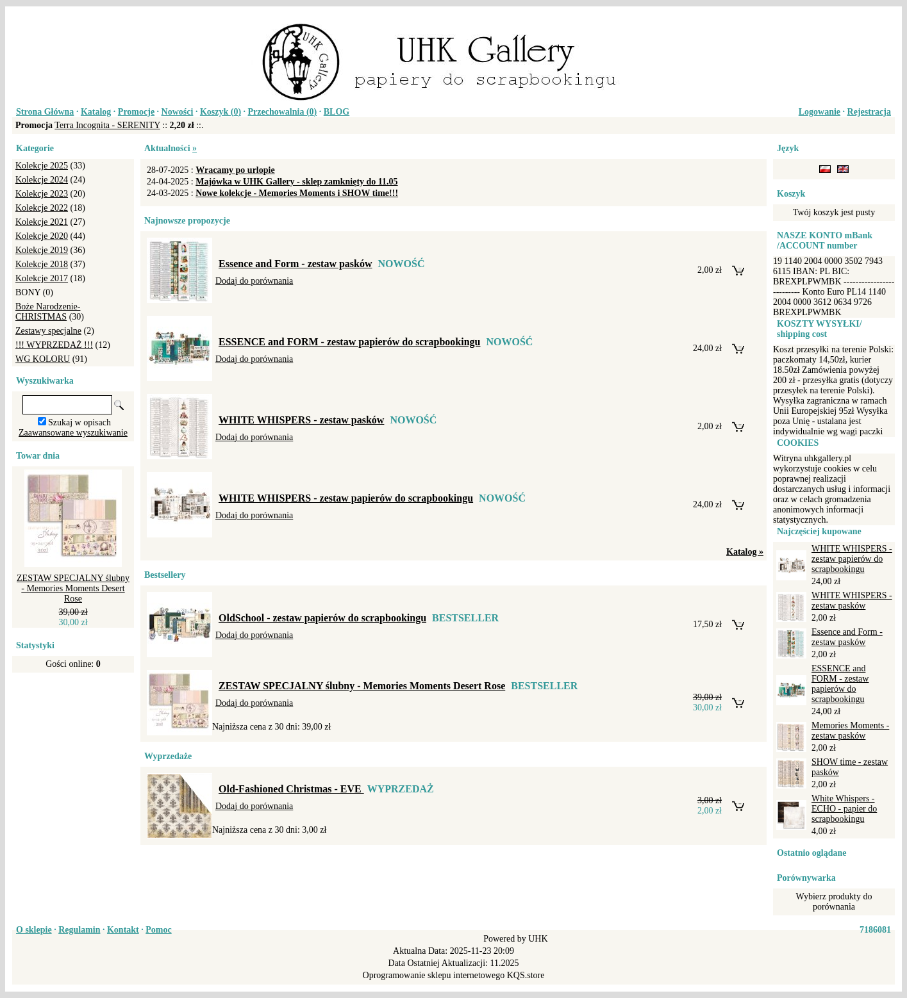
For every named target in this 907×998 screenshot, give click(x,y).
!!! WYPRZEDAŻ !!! (54, 345)
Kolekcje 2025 (41, 165)
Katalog (96, 112)
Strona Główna (45, 112)
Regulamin (79, 930)
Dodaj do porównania (254, 281)
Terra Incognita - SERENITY (107, 125)
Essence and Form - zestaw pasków (295, 263)
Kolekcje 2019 (41, 250)
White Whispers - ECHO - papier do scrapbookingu (844, 809)
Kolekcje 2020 (41, 236)
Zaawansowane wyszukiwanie (73, 433)
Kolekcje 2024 (41, 179)
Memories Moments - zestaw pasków (850, 730)
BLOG (336, 112)
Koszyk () (220, 112)
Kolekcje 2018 (41, 264)
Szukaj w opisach (79, 422)
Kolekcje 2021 (41, 222)
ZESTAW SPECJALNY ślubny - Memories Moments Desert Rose (73, 588)
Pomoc (158, 930)
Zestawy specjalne (48, 331)
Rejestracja (869, 112)
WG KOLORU (42, 359)
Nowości (178, 112)
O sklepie (34, 930)
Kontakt (123, 930)
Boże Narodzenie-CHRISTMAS (47, 312)
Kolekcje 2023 (41, 194)
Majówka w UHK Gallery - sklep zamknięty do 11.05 (296, 181)
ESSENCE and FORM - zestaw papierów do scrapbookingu (350, 341)
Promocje (136, 112)
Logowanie (819, 112)
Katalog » (744, 552)
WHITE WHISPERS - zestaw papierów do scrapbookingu (346, 498)
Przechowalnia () (282, 112)
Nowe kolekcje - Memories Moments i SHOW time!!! (297, 193)
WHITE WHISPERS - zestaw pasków (301, 419)
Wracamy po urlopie (235, 170)
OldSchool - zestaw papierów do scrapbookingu (322, 617)
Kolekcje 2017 (41, 278)
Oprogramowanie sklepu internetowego (434, 975)
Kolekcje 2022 (41, 208)
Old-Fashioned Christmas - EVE (291, 788)
